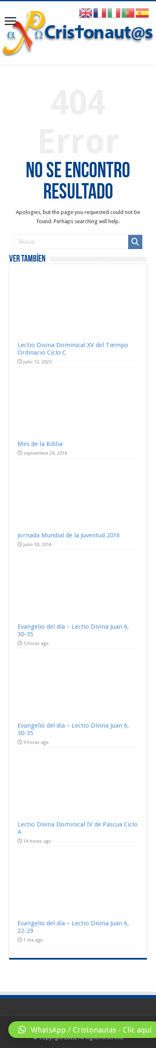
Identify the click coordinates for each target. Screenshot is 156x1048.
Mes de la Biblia (39, 444)
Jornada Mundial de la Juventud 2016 (68, 535)
